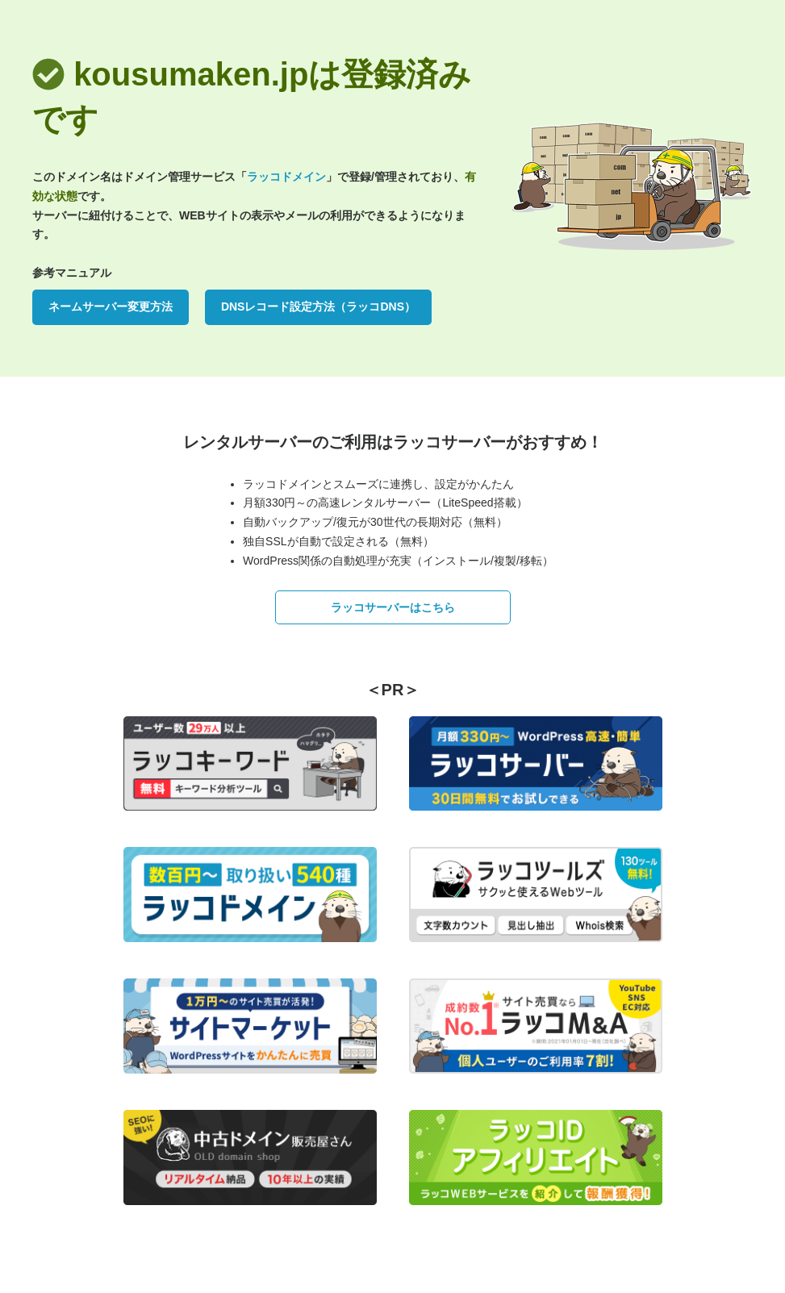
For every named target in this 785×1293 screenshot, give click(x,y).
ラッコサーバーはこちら (393, 607)
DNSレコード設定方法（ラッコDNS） (318, 306)
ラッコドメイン (286, 176)
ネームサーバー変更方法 (110, 306)
